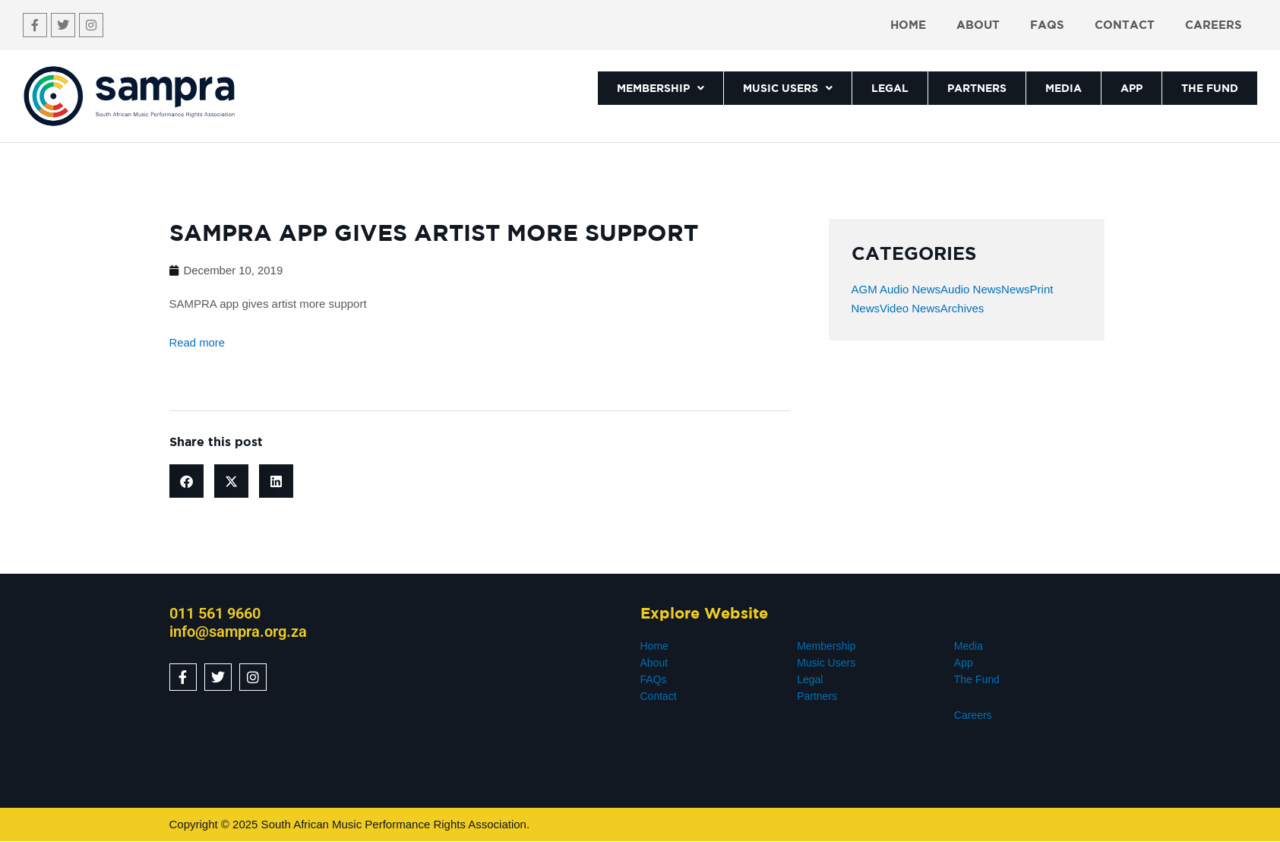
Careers (1213, 24)
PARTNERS (977, 87)
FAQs (1047, 24)
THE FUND (1209, 87)
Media (968, 646)
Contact (1125, 24)
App (963, 663)
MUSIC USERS (788, 87)
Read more (197, 342)
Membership (826, 646)
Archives (962, 308)
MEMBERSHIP (660, 87)
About (978, 24)
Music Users (826, 663)
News (1015, 289)
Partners (817, 696)
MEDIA (1063, 87)
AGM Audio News (896, 289)
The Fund (977, 679)
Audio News (970, 289)
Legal (810, 679)
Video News (910, 308)
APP (1131, 87)
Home (908, 24)
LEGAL (890, 87)
